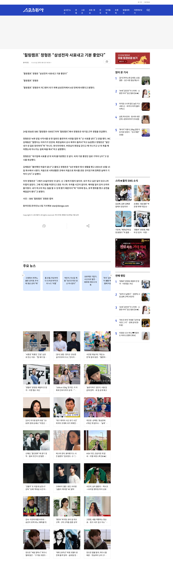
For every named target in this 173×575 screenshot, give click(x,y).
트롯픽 (116, 11)
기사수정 (42, 63)
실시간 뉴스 (67, 11)
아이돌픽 (108, 11)
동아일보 (147, 2)
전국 (100, 11)
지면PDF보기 (138, 11)
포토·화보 (92, 11)
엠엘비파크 (126, 11)
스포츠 (83, 11)
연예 (76, 11)
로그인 (140, 2)
